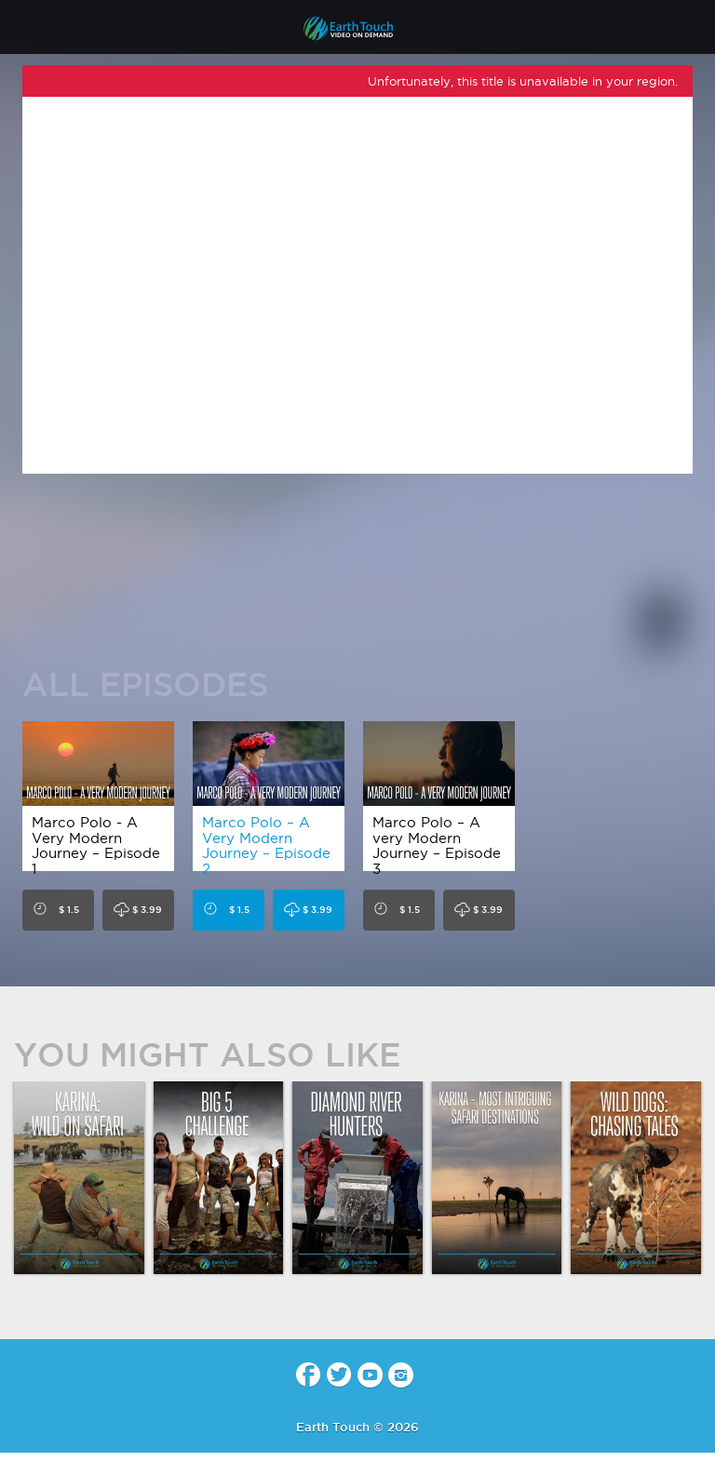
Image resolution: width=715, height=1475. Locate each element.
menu (21, 28)
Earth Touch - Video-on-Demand (357, 28)
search (694, 29)
